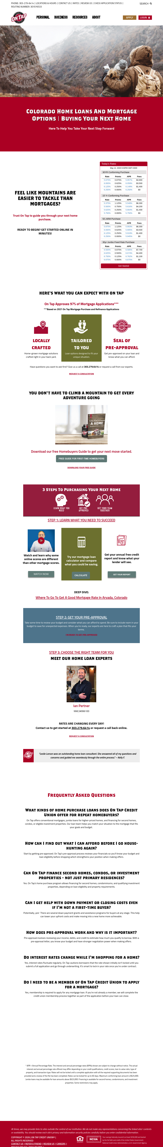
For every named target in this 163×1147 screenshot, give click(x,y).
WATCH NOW (41, 574)
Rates (76, 3)
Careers (60, 1144)
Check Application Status (108, 3)
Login (145, 17)
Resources (79, 17)
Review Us (86, 3)
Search (146, 4)
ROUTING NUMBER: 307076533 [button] (26, 6)
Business (61, 17)
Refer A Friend (33, 1144)
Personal (43, 17)
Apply (129, 17)
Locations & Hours (46, 3)
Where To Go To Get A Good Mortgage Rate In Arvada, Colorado (81, 597)
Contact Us (65, 3)
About (96, 17)
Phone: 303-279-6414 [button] (22, 3)
